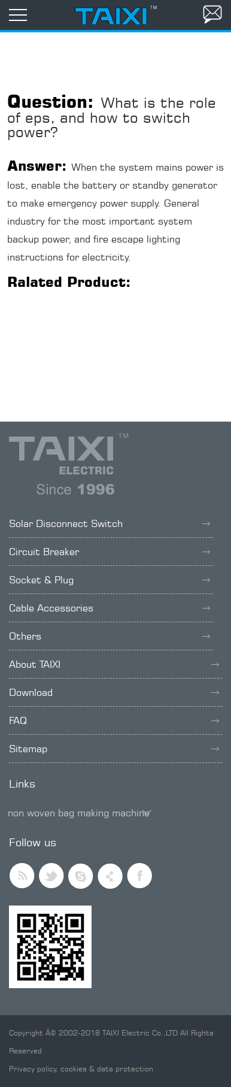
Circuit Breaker (109, 552)
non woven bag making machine (79, 813)
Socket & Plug (109, 580)
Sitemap (114, 749)
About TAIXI (114, 664)
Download (114, 692)
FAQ (114, 720)
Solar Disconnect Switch (109, 523)
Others (109, 636)
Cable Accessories (109, 608)
